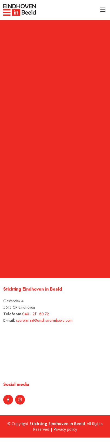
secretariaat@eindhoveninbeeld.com (44, 320)
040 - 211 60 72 (35, 314)
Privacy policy (65, 429)
